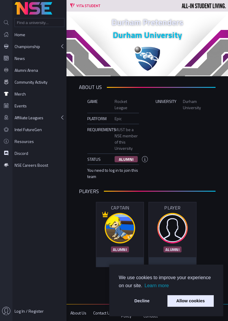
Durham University (147, 34)
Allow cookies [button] (190, 300)
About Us (78, 313)
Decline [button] (142, 300)
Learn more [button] (157, 285)
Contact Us (102, 313)
